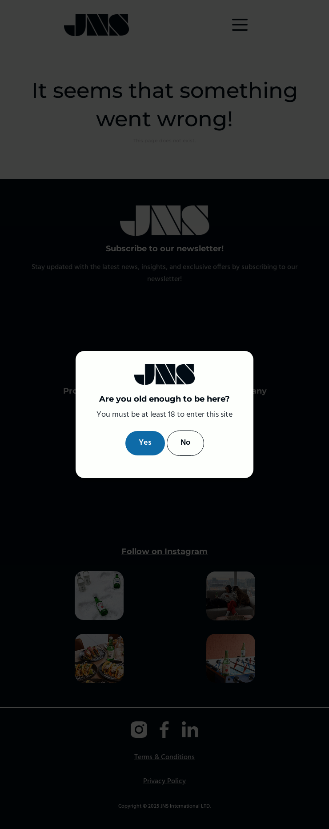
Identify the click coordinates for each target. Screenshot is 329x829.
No (185, 442)
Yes (145, 442)
